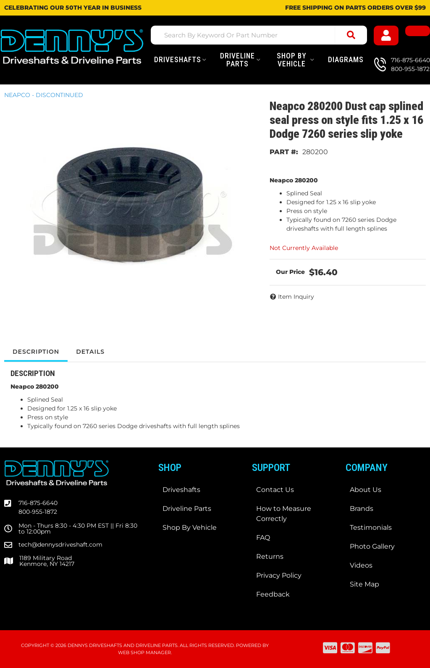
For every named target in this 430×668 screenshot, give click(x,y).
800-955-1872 (37, 511)
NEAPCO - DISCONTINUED (43, 95)
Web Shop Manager (144, 652)
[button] (259, 35)
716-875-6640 (38, 503)
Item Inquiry (296, 296)
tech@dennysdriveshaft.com (60, 544)
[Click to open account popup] (386, 35)
